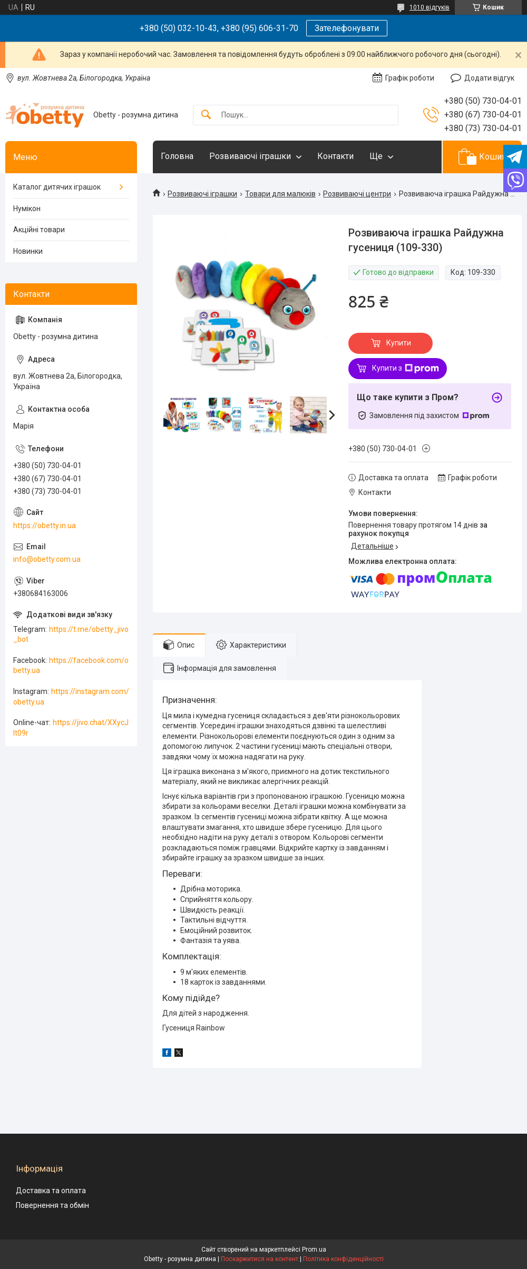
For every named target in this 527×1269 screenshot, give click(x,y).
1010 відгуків (429, 7)
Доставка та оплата (51, 1190)
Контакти (335, 156)
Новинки (28, 251)
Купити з (405, 368)
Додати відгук (489, 78)
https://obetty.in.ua (44, 525)
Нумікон (27, 208)
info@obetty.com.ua (47, 559)
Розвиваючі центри (357, 194)
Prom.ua (314, 1249)
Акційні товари (39, 229)
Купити (398, 343)
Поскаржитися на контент (259, 1259)
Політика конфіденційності (343, 1259)
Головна (177, 156)
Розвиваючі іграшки (250, 156)
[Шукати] (206, 115)
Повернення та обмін (52, 1205)
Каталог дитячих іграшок (57, 187)
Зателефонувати (347, 28)
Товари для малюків (280, 194)
